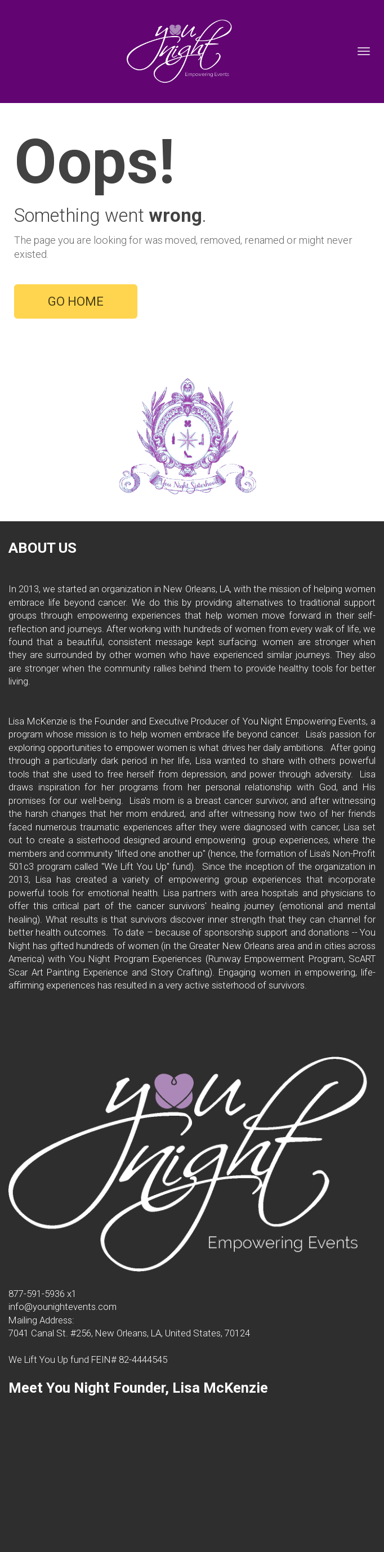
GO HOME (76, 301)
